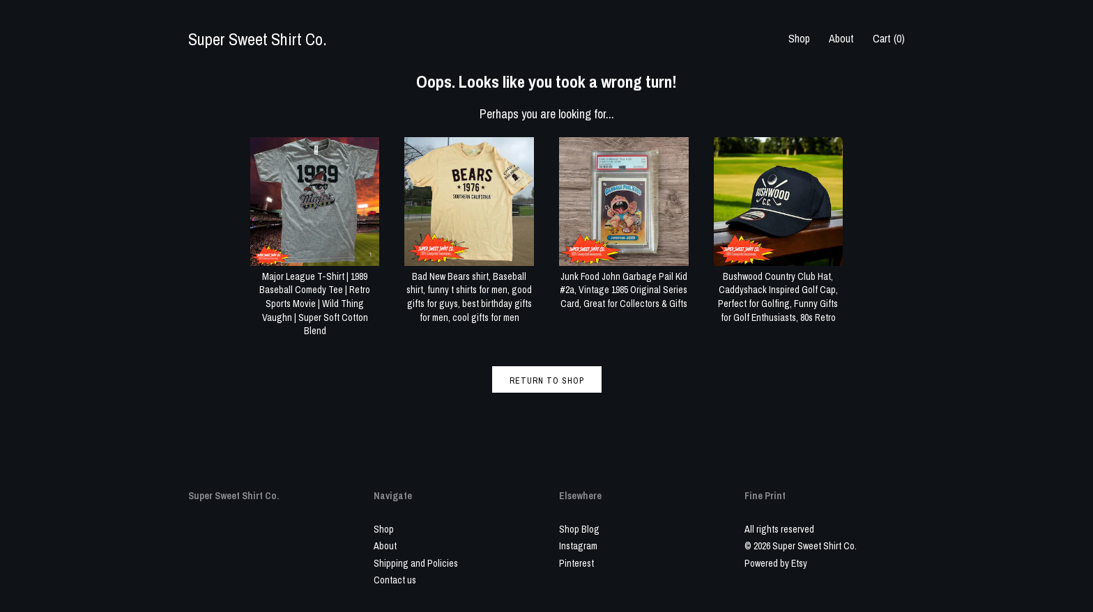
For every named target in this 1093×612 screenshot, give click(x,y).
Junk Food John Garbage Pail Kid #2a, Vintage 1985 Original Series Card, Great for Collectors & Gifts (624, 283)
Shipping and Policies (416, 563)
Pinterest (576, 563)
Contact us (395, 580)
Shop (799, 38)
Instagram (578, 546)
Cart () (889, 38)
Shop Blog (579, 529)
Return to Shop (547, 380)
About (841, 38)
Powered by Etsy (775, 563)
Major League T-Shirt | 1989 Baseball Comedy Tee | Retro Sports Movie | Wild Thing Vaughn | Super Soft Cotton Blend (315, 296)
